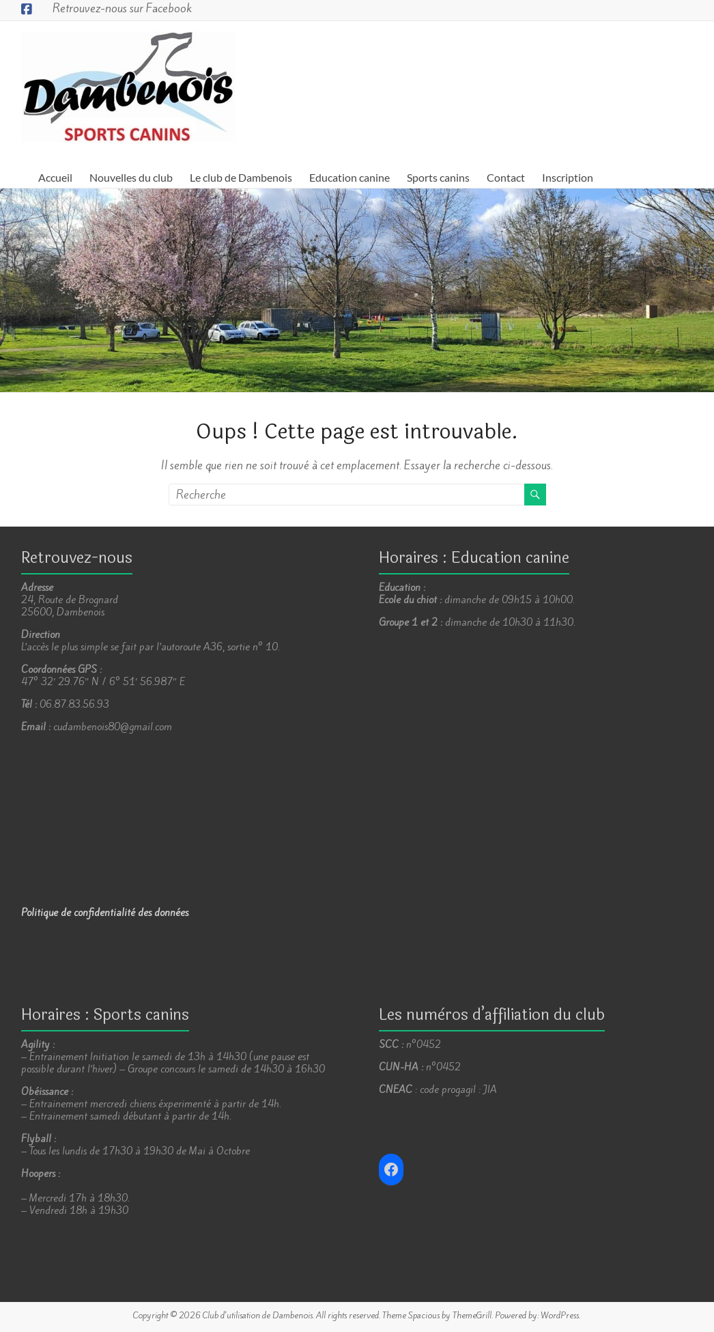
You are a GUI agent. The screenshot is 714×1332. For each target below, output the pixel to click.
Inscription (567, 177)
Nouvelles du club (131, 177)
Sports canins (438, 177)
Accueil (55, 177)
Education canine (349, 177)
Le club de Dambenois (241, 177)
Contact (506, 177)
